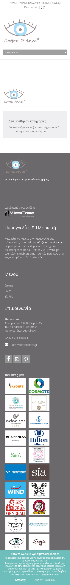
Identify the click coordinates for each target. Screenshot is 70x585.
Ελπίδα (9, 296)
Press (12, 2)
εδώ (40, 257)
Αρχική (56, 2)
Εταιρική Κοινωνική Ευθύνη (34, 2)
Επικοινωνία (31, 7)
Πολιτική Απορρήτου (45, 579)
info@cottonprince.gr (49, 242)
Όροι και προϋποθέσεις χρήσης (31, 179)
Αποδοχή (21, 579)
